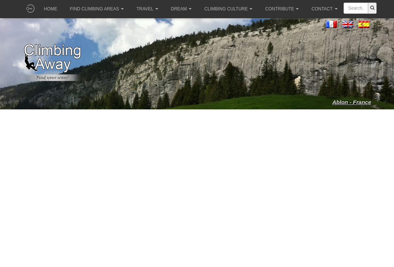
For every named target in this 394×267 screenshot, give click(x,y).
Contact (324, 8)
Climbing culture (228, 8)
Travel (147, 8)
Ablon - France (351, 102)
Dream (181, 8)
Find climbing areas (97, 8)
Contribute (282, 8)
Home (50, 8)
